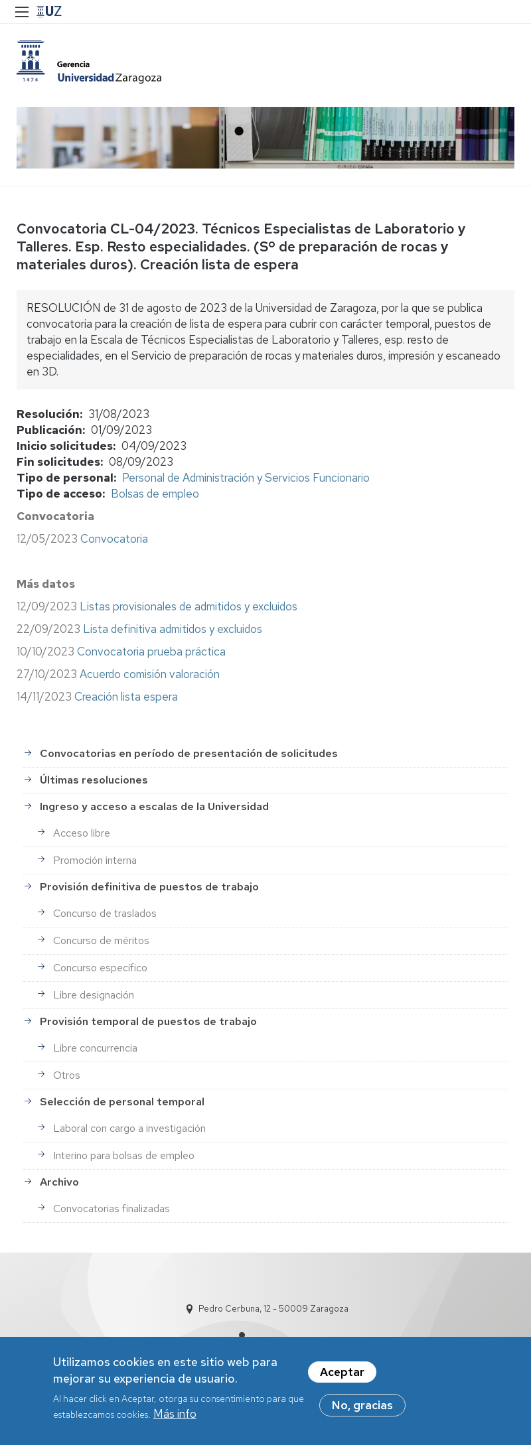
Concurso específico (100, 968)
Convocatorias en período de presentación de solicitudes (189, 753)
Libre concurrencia (95, 1048)
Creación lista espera (125, 696)
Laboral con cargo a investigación (129, 1128)
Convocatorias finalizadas (111, 1208)
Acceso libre (81, 833)
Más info (174, 1419)
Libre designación (93, 995)
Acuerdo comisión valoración (150, 674)
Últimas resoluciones (94, 780)
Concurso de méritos (101, 940)
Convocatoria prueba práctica (151, 651)
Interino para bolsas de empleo (123, 1155)
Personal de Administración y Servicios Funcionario (246, 477)
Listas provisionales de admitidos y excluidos (188, 606)
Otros (66, 1075)
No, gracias (362, 1410)
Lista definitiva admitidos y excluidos (172, 629)
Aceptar (342, 1377)
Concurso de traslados (105, 913)
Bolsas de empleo (155, 493)
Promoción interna (95, 860)
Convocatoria (114, 538)
